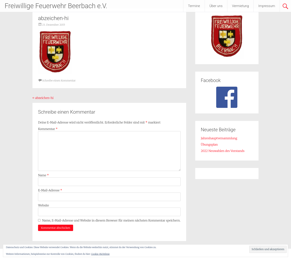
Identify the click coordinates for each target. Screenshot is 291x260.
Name (43, 175)
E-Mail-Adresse (50, 190)
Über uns (216, 6)
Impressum (266, 6)
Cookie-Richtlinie (100, 254)
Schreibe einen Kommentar (59, 80)
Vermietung (240, 6)
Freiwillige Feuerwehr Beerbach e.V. (56, 6)
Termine (194, 6)
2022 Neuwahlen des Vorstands (222, 151)
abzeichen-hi (43, 98)
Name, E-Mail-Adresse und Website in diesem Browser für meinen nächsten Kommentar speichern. (111, 220)
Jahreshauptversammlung (219, 138)
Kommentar (48, 129)
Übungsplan (209, 144)
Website (43, 205)
